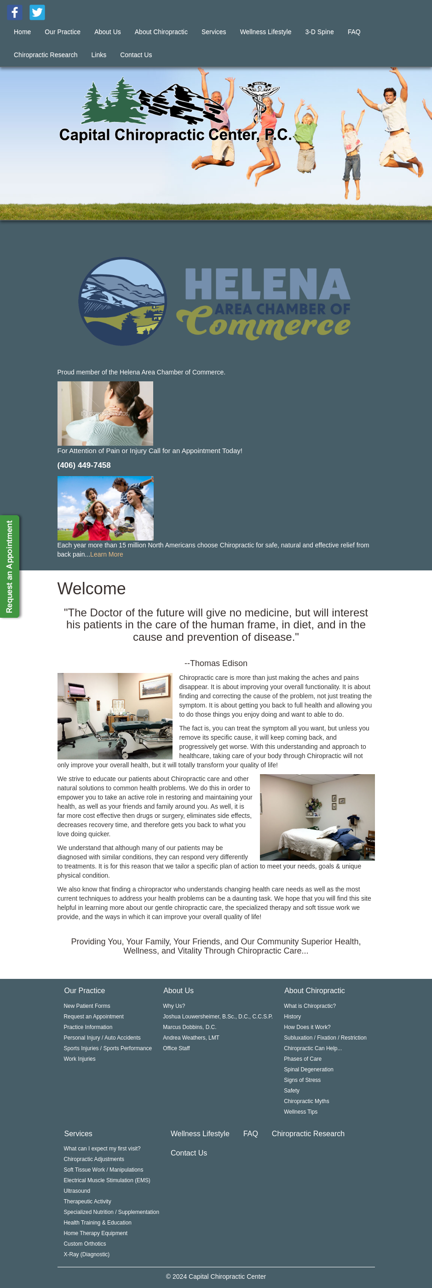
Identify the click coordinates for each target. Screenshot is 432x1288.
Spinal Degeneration (309, 1069)
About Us (107, 31)
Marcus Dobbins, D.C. (189, 1027)
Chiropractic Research (46, 54)
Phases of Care (303, 1059)
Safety (292, 1090)
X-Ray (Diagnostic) (87, 1254)
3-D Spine (319, 31)
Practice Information (88, 1027)
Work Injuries (80, 1059)
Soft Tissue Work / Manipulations (104, 1170)
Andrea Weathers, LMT (191, 1038)
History (292, 1016)
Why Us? (174, 1006)
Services (214, 31)
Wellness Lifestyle (266, 31)
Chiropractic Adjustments (94, 1159)
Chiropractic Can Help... (313, 1048)
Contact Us (136, 54)
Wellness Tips (300, 1112)
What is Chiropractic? (310, 1006)
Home (22, 31)
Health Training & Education (98, 1222)
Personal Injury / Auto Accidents (102, 1038)
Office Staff (176, 1048)
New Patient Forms (87, 1006)
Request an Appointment (94, 1016)
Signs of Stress (302, 1080)
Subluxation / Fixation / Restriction (325, 1038)
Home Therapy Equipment (96, 1233)
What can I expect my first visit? (102, 1148)
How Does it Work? (307, 1027)
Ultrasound (77, 1191)
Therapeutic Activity (87, 1201)
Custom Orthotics (85, 1244)
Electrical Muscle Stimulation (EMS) (107, 1180)
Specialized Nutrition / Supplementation (112, 1212)
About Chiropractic (161, 31)
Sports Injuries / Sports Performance (108, 1048)
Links (99, 54)
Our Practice (63, 31)
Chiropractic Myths (306, 1101)
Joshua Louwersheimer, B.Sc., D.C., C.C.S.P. (218, 1016)
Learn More (106, 554)
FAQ (354, 31)
